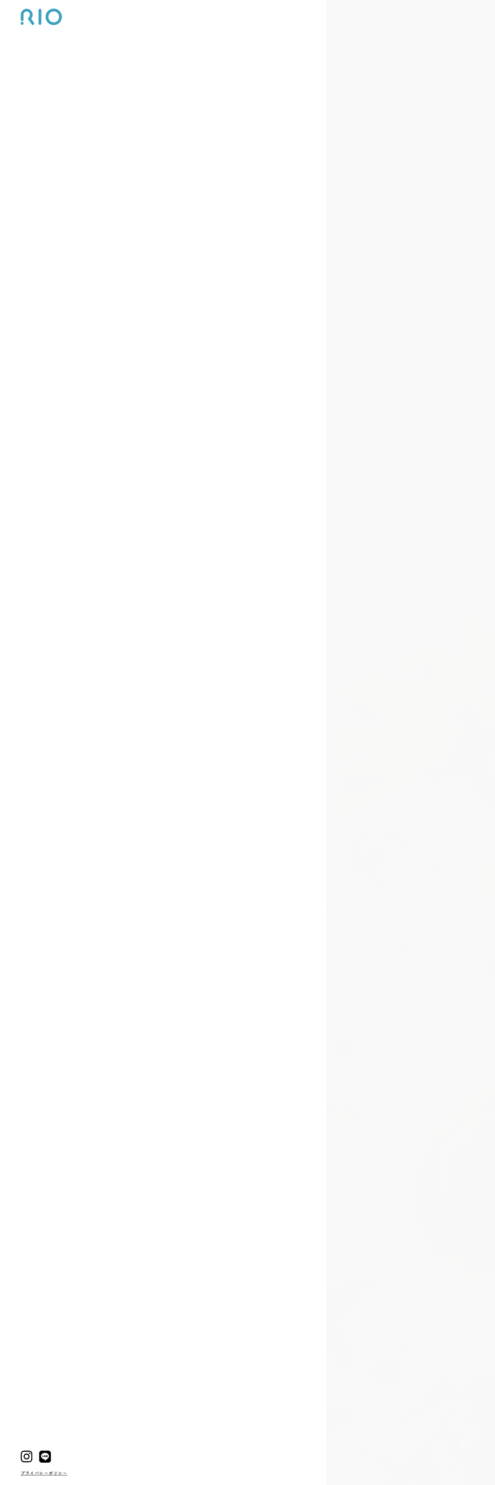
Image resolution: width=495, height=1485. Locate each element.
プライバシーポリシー (44, 1473)
